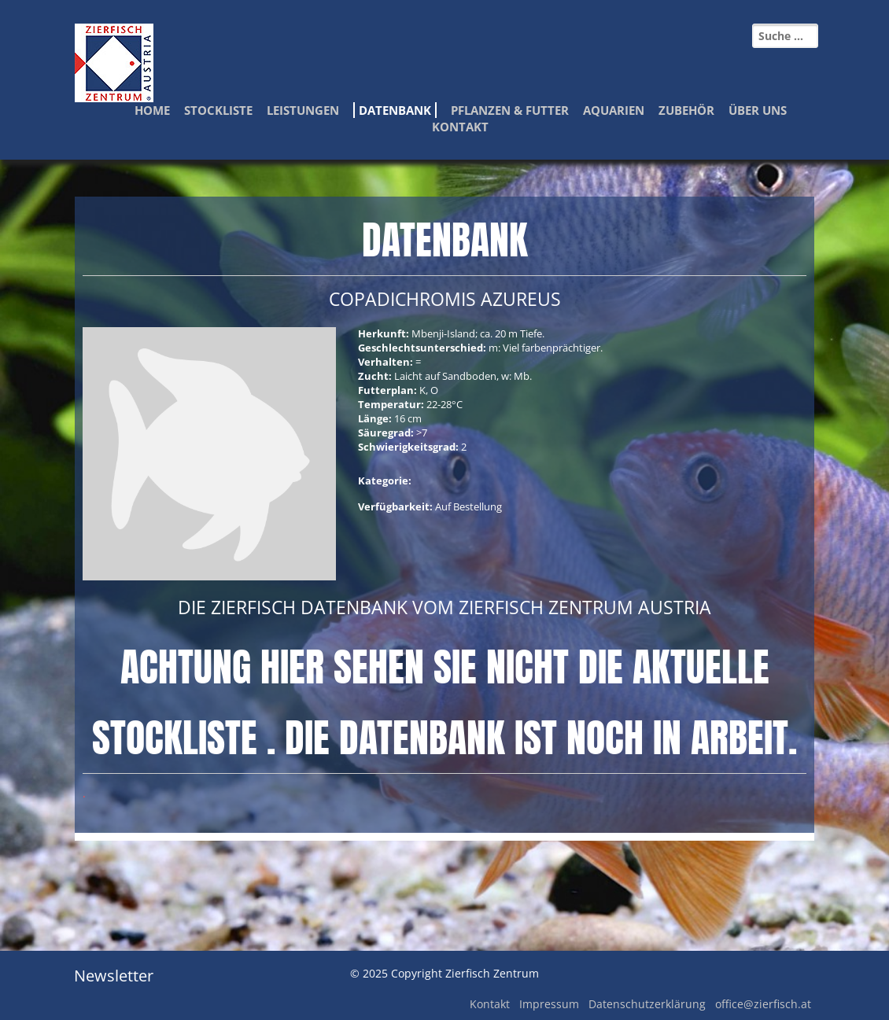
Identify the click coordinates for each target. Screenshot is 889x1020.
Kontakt (460, 126)
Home (152, 110)
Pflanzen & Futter (510, 110)
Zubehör (686, 110)
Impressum (549, 1003)
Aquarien (613, 110)
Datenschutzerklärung (647, 1003)
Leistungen (303, 110)
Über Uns (758, 110)
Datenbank (395, 110)
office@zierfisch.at (763, 1003)
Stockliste (218, 110)
